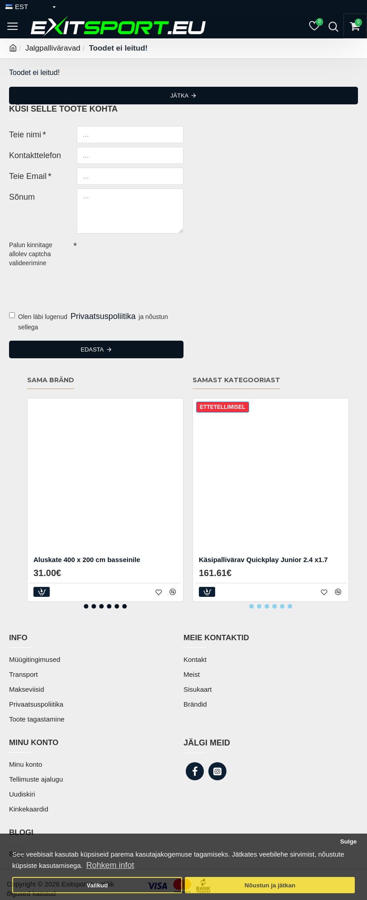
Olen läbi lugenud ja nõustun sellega (88, 321)
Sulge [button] (348, 841)
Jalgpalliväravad (52, 48)
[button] (86, 606)
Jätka (179, 95)
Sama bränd (50, 380)
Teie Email (23, 175)
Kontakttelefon (29, 154)
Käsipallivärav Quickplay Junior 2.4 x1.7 (263, 559)
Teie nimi (21, 133)
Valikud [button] (97, 885)
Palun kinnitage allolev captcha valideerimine (30, 254)
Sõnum (19, 196)
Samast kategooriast (236, 380)
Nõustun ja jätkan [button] (270, 885)
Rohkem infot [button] (110, 865)
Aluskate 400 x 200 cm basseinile (86, 559)
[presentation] (72, 286)
